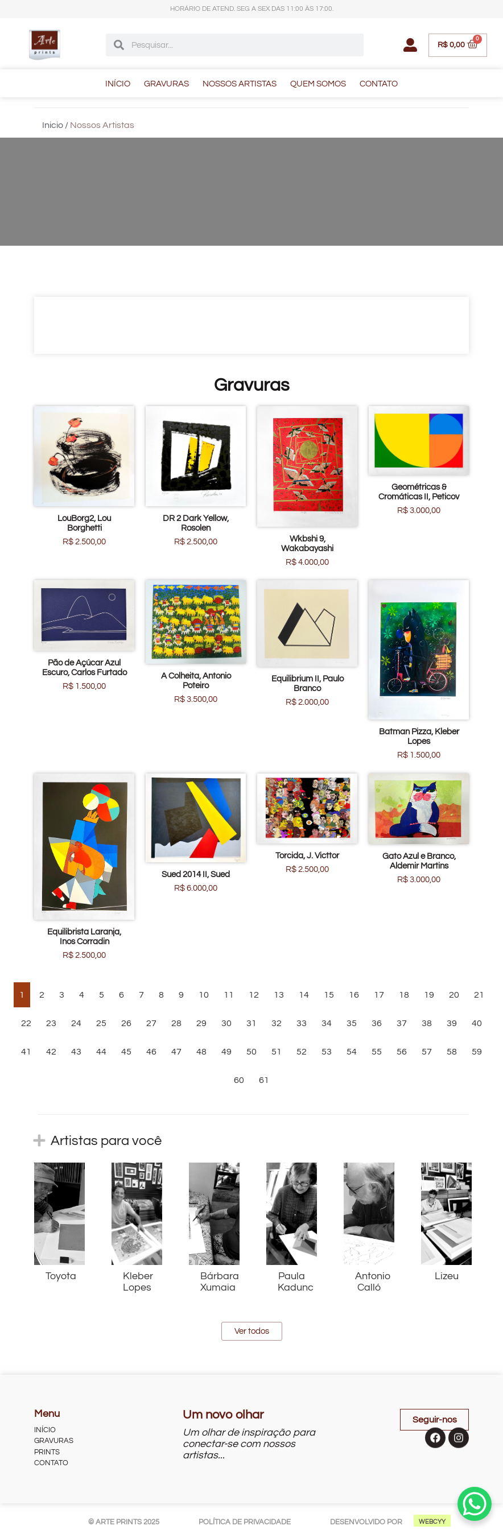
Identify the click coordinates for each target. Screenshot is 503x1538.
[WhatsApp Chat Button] (474, 1504)
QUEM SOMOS (318, 84)
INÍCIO (117, 84)
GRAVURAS (166, 84)
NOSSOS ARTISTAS (240, 84)
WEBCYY (432, 1522)
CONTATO (379, 84)
